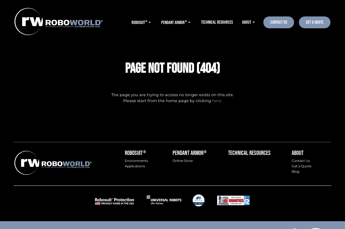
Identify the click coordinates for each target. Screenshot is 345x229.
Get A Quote (314, 22)
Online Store (182, 160)
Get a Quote (301, 166)
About (297, 153)
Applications (135, 166)
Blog (295, 171)
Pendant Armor (189, 153)
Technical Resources (249, 153)
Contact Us (278, 22)
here (216, 100)
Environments (136, 160)
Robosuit (135, 153)
